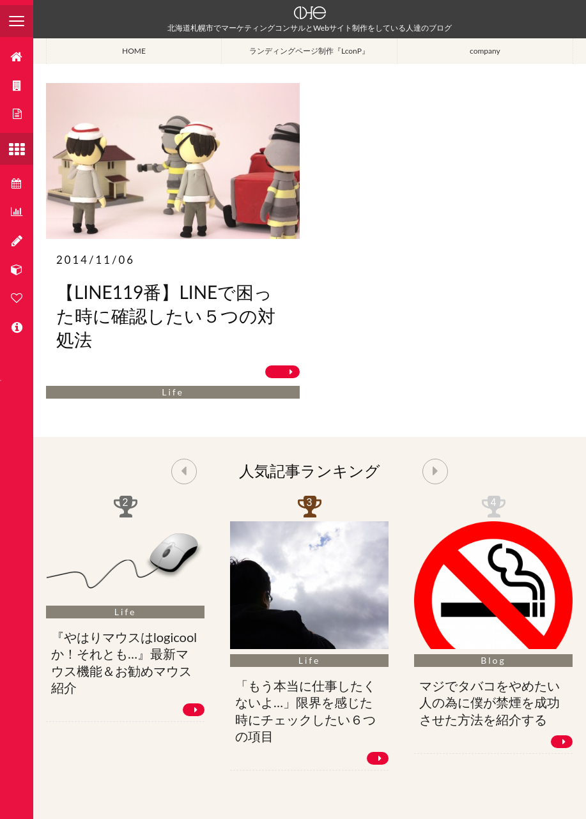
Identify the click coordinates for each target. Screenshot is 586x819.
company (485, 51)
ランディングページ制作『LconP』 (309, 51)
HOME (134, 51)
